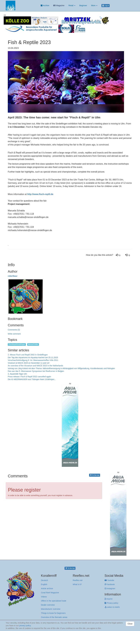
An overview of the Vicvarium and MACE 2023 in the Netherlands (35, 366)
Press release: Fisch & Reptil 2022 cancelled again (29, 377)
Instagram (110, 588)
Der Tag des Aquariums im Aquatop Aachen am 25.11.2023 (33, 357)
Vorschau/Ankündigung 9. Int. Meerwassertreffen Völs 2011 (33, 360)
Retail (71, 5)
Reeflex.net (77, 580)
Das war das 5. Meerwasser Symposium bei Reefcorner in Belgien (36, 371)
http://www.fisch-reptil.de (40, 194)
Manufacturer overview (50, 609)
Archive (45, 5)
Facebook (110, 584)
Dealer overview (48, 605)
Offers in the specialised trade (53, 601)
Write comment (14, 334)
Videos (44, 597)
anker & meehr (112, 607)
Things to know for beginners (53, 613)
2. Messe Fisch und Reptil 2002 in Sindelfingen (28, 355)
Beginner (83, 5)
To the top (94, 475)
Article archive (47, 588)
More (94, 5)
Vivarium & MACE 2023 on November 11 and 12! (28, 363)
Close (130, 624)
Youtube (109, 580)
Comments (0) (14, 330)
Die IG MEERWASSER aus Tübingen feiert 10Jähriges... (32, 379)
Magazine (58, 5)
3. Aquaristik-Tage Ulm (17, 374)
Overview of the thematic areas (54, 617)
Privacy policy (111, 603)
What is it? (77, 584)
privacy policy (25, 625)
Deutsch (44, 580)
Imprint (109, 599)
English (44, 584)
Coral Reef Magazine (50, 592)
